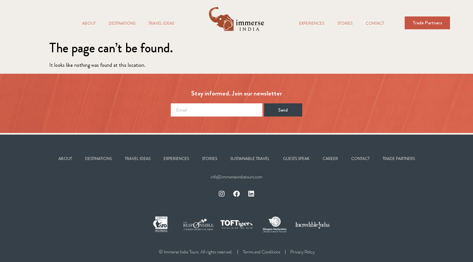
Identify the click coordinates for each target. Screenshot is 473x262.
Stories (344, 23)
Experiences (311, 23)
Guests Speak (296, 159)
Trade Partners (399, 159)
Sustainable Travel (250, 159)
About (89, 23)
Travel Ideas (161, 23)
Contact (375, 23)
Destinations (122, 23)
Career (330, 159)
